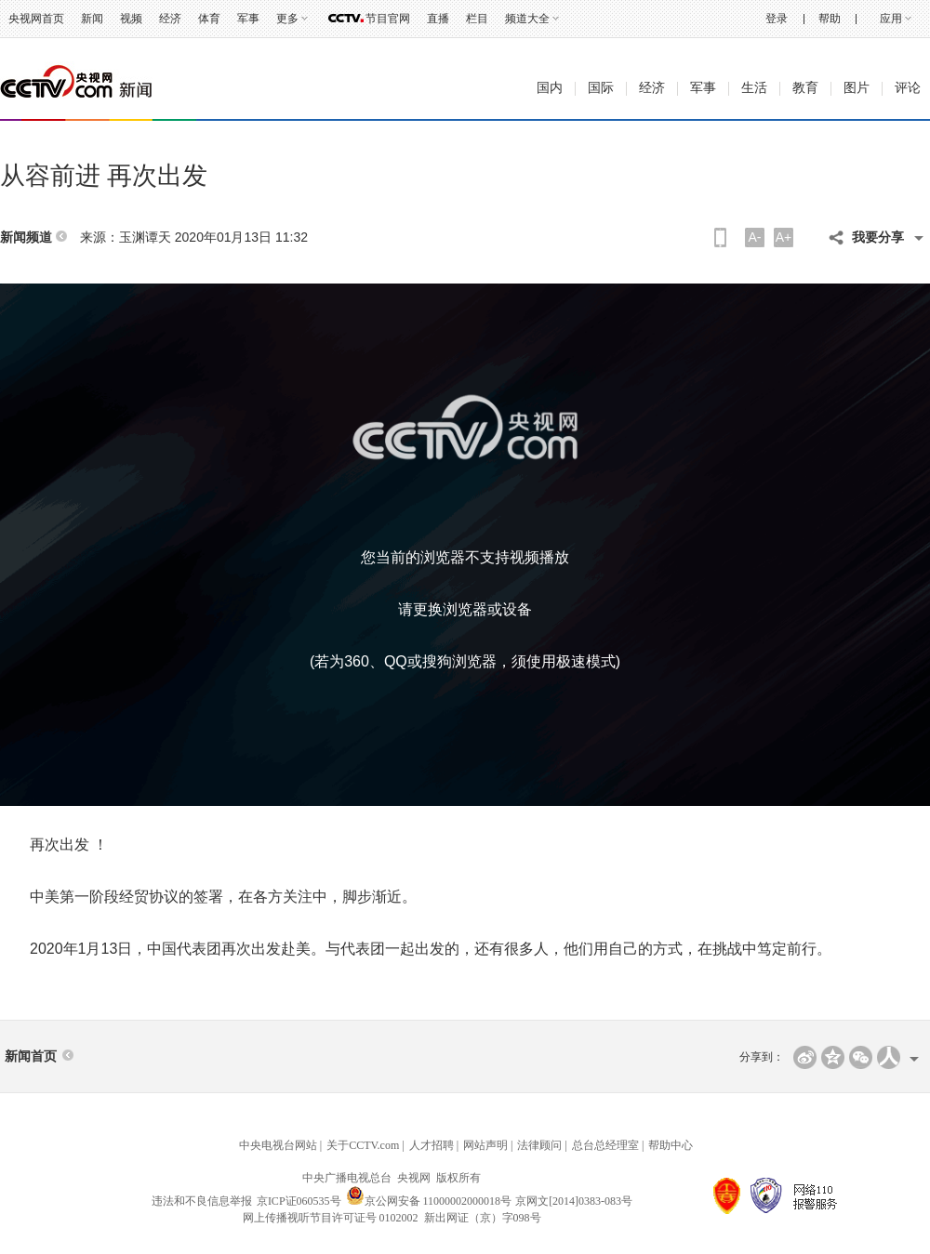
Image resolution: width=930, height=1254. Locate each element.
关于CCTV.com (362, 1145)
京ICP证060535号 (299, 1201)
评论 (908, 88)
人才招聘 (431, 1145)
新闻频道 (26, 237)
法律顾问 (539, 1145)
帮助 (829, 18)
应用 (891, 18)
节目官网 (387, 18)
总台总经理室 (605, 1145)
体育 (209, 18)
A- (755, 237)
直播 (438, 18)
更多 (287, 18)
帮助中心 (670, 1145)
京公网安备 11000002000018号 (429, 1201)
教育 (805, 88)
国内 (550, 88)
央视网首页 (36, 18)
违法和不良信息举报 (202, 1201)
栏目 (477, 18)
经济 (170, 18)
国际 (601, 88)
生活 (754, 88)
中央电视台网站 (278, 1145)
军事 (248, 18)
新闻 (92, 18)
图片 (857, 88)
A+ (784, 237)
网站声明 (485, 1145)
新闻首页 (31, 1056)
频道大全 (527, 18)
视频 (131, 18)
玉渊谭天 (145, 237)
